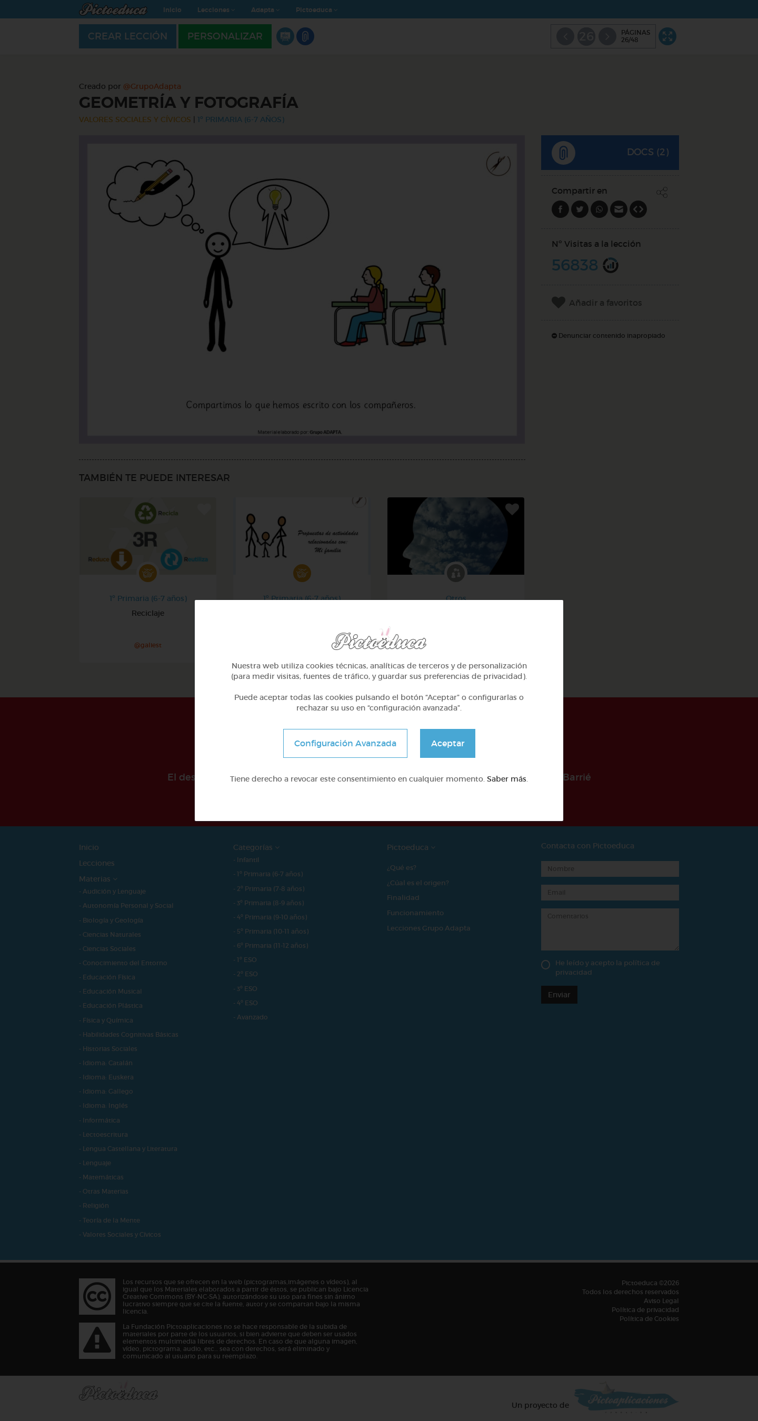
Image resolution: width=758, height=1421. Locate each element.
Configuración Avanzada (345, 743)
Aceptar (447, 743)
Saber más (506, 779)
